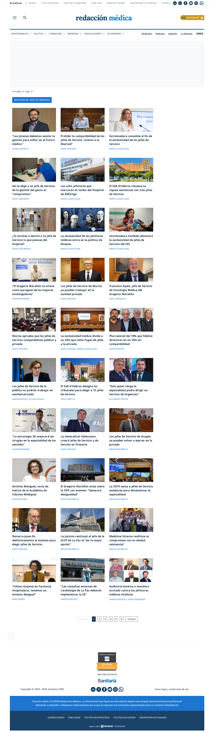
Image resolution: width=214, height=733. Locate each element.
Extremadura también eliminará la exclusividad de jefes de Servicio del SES (128, 242)
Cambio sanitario (170, 2)
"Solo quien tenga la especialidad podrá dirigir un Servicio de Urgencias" (128, 394)
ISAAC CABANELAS (21, 200)
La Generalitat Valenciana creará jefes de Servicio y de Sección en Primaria (80, 445)
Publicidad (71, 724)
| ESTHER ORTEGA (38, 403)
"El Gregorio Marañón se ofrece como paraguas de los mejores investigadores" (34, 292)
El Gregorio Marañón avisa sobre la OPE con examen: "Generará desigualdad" (79, 495)
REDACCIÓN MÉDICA (22, 251)
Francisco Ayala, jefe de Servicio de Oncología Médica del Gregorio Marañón (131, 292)
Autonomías (115, 33)
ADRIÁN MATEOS (117, 352)
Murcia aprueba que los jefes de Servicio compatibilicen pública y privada (34, 343)
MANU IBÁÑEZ (19, 606)
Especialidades (94, 33)
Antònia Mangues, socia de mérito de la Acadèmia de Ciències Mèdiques (30, 495)
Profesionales (21, 33)
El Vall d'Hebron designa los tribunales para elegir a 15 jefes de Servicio (82, 394)
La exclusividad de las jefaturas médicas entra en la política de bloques (82, 242)
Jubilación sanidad (116, 2)
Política (40, 33)
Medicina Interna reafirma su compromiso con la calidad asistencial (129, 546)
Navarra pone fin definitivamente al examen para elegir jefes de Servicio (31, 546)
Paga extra (96, 2)
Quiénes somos (52, 724)
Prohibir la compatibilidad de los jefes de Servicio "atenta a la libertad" (81, 140)
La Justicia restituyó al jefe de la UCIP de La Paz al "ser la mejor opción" (81, 546)
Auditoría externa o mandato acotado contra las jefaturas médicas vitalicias (129, 597)
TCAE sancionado (50, 2)
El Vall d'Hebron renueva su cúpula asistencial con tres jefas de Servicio (128, 191)
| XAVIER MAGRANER (139, 606)
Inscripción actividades (156, 724)
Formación (57, 33)
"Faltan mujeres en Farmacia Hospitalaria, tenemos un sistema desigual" (32, 597)
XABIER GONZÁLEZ (70, 606)
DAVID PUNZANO (69, 149)
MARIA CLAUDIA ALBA (120, 149)
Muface (32, 2)
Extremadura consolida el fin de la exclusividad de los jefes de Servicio (131, 140)
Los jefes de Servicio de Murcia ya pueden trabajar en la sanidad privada (82, 292)
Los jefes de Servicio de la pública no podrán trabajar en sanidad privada (32, 394)
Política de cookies (125, 724)
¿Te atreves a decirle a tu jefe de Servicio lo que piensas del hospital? (32, 242)
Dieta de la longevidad (75, 2)
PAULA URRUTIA (69, 403)
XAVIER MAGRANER (22, 301)
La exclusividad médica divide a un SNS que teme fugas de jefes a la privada (82, 343)
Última (133, 625)
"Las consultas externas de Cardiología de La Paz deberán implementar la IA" (82, 597)
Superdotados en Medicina (143, 2)
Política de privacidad (95, 724)
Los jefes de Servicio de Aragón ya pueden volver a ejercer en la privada (131, 445)
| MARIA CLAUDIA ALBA (89, 352)
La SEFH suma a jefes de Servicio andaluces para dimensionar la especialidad (128, 495)
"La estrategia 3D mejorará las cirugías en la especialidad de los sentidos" (33, 445)
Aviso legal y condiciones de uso (171, 696)
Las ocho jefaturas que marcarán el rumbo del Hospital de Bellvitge (82, 191)
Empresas (74, 33)
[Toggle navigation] (14, 17)
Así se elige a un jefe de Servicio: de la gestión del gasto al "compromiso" (34, 191)
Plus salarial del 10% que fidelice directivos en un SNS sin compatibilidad (131, 343)
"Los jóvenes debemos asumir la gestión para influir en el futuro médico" (33, 140)
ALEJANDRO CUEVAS (119, 403)
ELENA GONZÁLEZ (21, 149)
